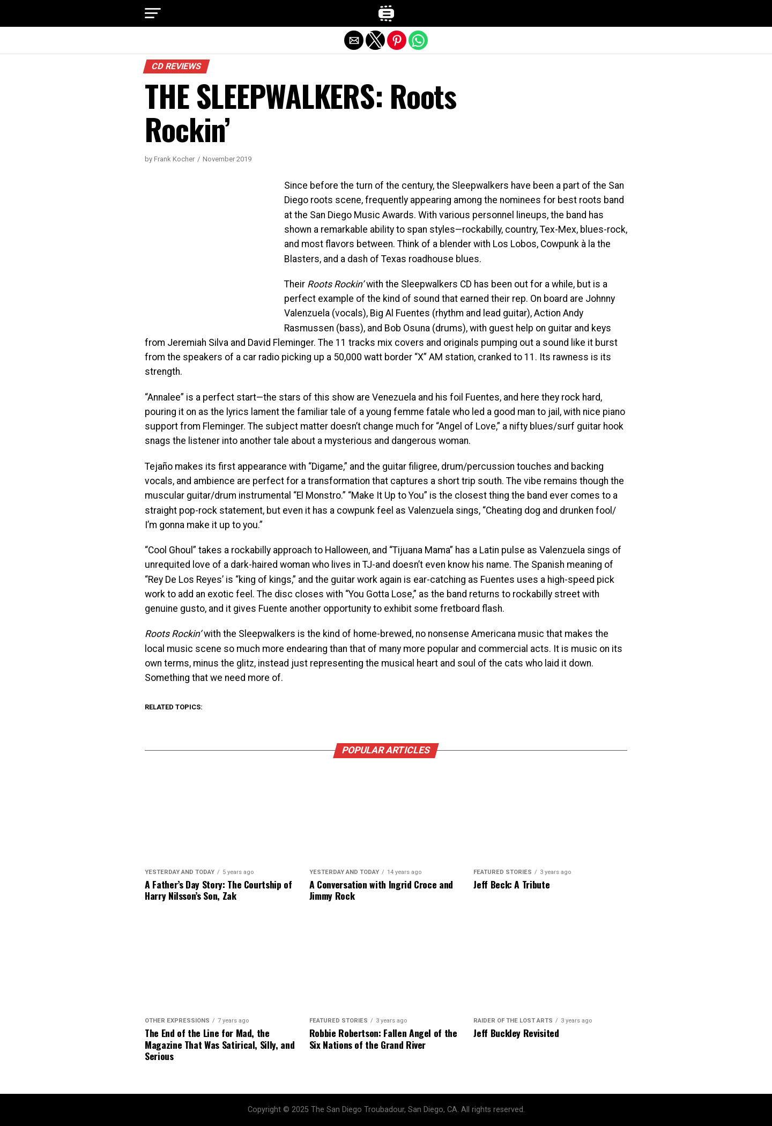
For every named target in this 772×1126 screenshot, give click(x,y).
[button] (153, 13)
